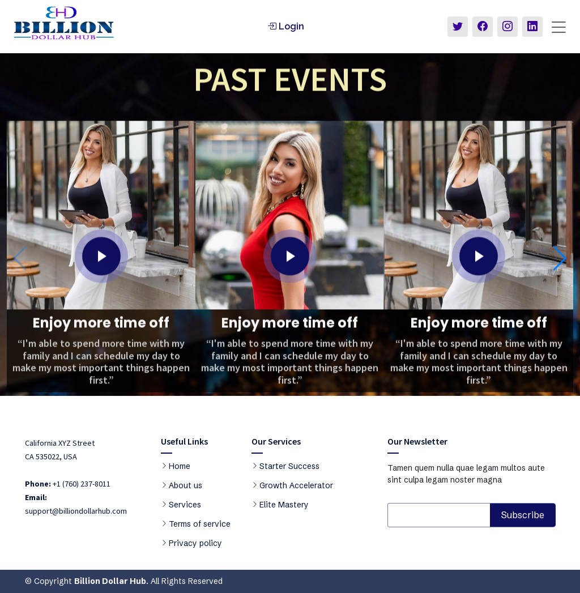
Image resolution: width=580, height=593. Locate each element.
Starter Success (289, 466)
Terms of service (200, 524)
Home (179, 466)
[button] (560, 265)
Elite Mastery (284, 505)
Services (185, 505)
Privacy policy (195, 543)
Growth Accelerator (296, 485)
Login (285, 26)
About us (185, 485)
